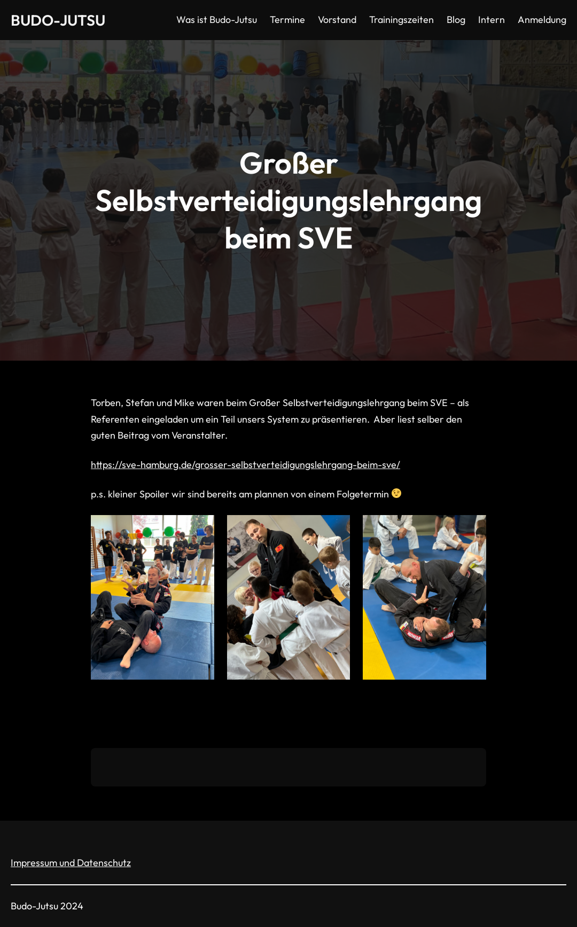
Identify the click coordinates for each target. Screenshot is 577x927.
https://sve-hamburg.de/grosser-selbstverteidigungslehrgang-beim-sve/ (245, 464)
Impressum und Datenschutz (71, 862)
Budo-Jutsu (58, 20)
